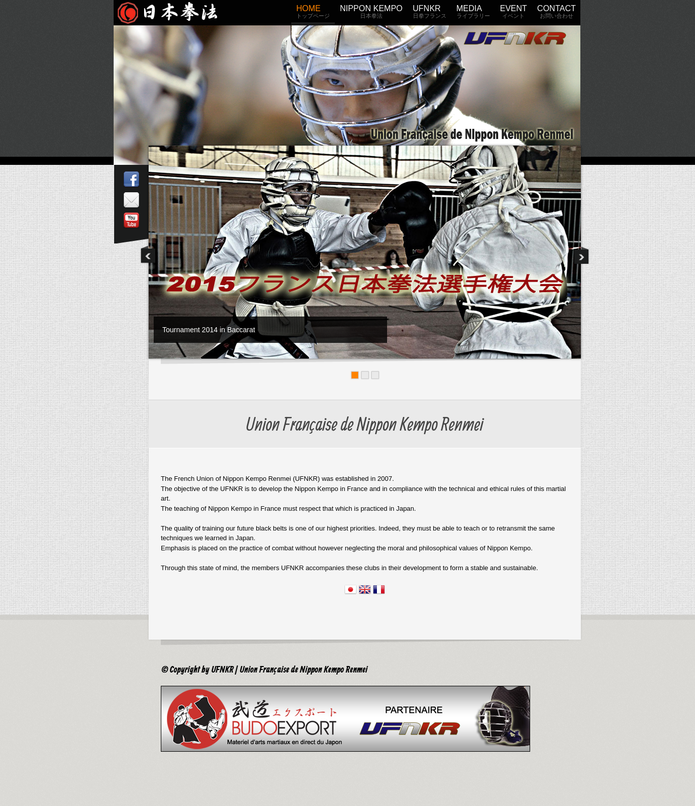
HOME (313, 13)
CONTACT (556, 13)
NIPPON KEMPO (371, 13)
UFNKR (429, 13)
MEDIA (473, 13)
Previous (148, 255)
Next (581, 255)
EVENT (513, 13)
